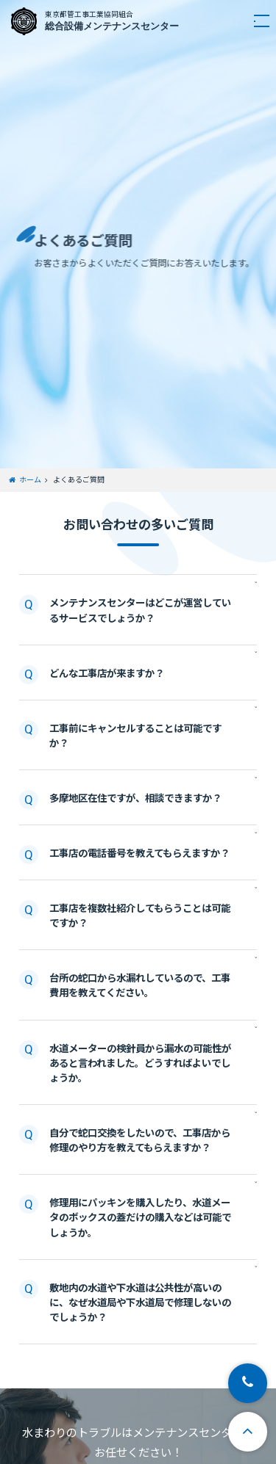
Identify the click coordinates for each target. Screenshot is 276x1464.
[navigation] (254, 21)
